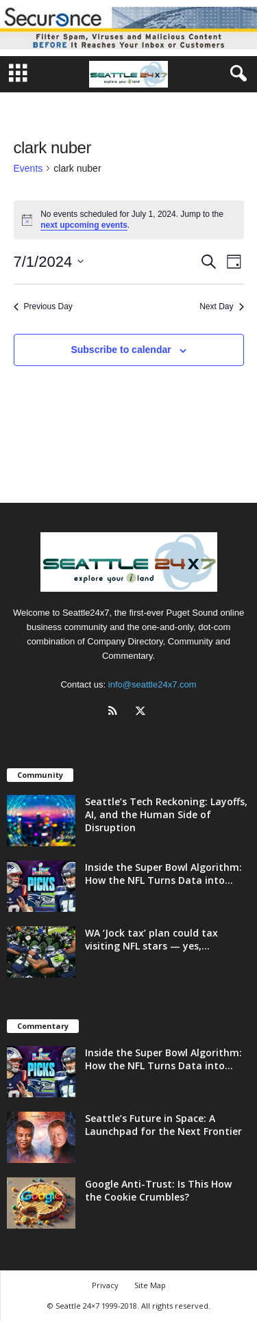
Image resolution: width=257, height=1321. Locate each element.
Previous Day (43, 306)
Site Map (150, 1285)
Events (28, 168)
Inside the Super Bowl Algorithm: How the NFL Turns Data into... (163, 874)
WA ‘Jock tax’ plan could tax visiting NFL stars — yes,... (151, 939)
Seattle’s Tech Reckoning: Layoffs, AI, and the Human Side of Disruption (166, 814)
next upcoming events (83, 225)
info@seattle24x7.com (152, 684)
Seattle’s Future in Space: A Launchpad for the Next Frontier (163, 1125)
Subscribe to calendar (121, 349)
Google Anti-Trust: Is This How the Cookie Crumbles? (158, 1190)
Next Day (221, 306)
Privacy (105, 1285)
